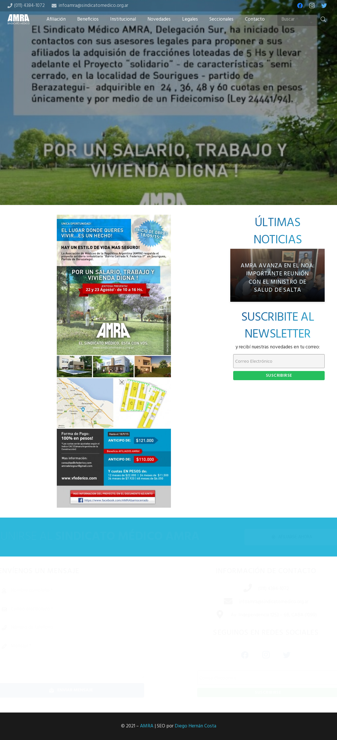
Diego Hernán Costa (195, 726)
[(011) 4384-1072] (241, 589)
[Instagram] (312, 5)
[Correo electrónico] (81, 609)
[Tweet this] (168, 159)
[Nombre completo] (81, 590)
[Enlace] (18, 19)
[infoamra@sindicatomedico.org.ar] (221, 602)
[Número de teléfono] (81, 627)
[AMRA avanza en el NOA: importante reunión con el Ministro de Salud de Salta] (277, 275)
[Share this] (150, 159)
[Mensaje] (81, 658)
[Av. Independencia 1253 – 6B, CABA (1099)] (213, 615)
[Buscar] (303, 19)
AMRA (146, 726)
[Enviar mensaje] (81, 690)
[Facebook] (300, 5)
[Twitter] (324, 5)
